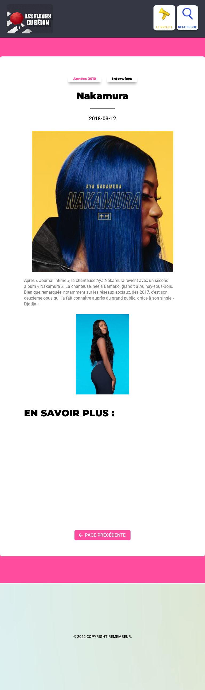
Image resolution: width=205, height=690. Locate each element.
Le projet (164, 27)
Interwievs (122, 78)
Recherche (187, 27)
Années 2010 (84, 78)
